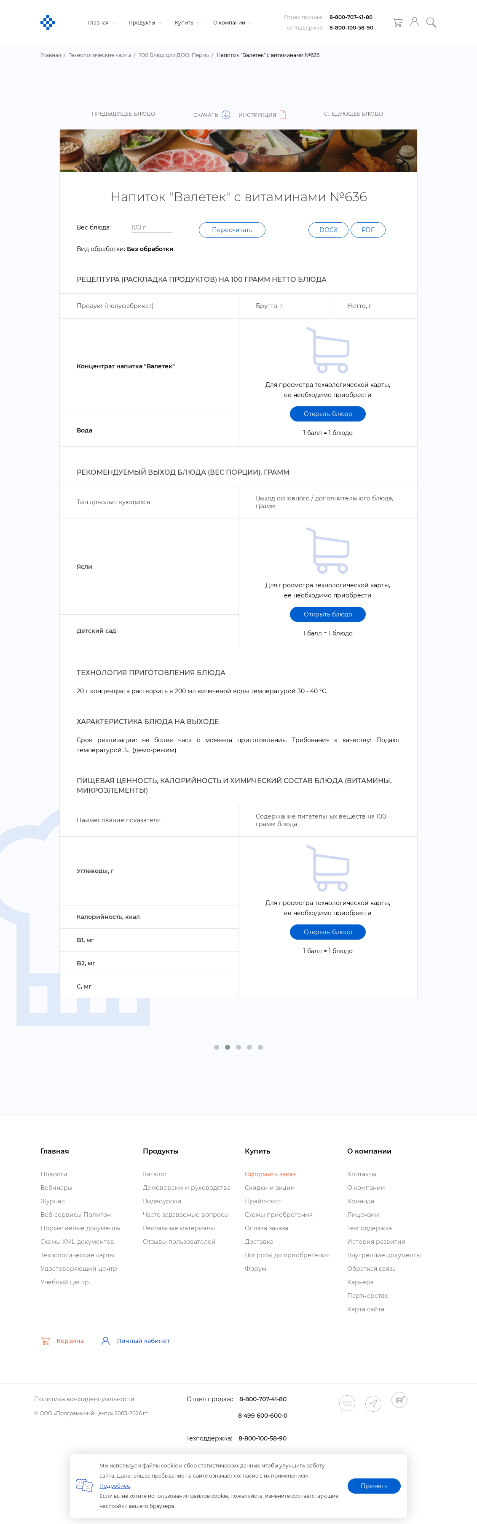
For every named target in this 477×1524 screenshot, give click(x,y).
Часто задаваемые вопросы (186, 1215)
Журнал (52, 1201)
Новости (53, 1174)
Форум (255, 1269)
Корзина (62, 1341)
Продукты (145, 22)
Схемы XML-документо (77, 1242)
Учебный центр (64, 1282)
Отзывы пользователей (179, 1242)
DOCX (328, 230)
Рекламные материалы (179, 1228)
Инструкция (263, 115)
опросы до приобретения (287, 1255)
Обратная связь (371, 1269)
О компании (232, 22)
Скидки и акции (270, 1188)
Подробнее (114, 1486)
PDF (368, 230)
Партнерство (368, 1296)
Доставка (259, 1242)
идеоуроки (162, 1201)
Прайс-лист (263, 1201)
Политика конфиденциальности (84, 1399)
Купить (187, 22)
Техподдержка (369, 1228)
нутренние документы (384, 1255)
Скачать (211, 115)
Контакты (361, 1174)
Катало (155, 1174)
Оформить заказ (270, 1174)
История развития (376, 1242)
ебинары (56, 1188)
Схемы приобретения (279, 1215)
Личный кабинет (135, 1341)
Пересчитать (232, 230)
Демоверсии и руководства (186, 1188)
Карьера (360, 1282)
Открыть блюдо (328, 414)
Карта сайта (365, 1309)
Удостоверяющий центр (78, 1269)
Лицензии (363, 1215)
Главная (101, 22)
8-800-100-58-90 (351, 27)
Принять (374, 1486)
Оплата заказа (266, 1228)
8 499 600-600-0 (262, 1415)
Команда (360, 1201)
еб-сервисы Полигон (75, 1215)
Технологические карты (77, 1255)
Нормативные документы (80, 1228)
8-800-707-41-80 (351, 17)
